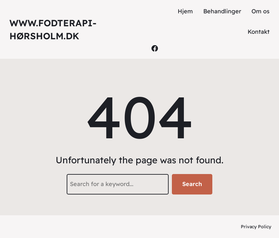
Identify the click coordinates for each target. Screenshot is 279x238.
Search (192, 184)
